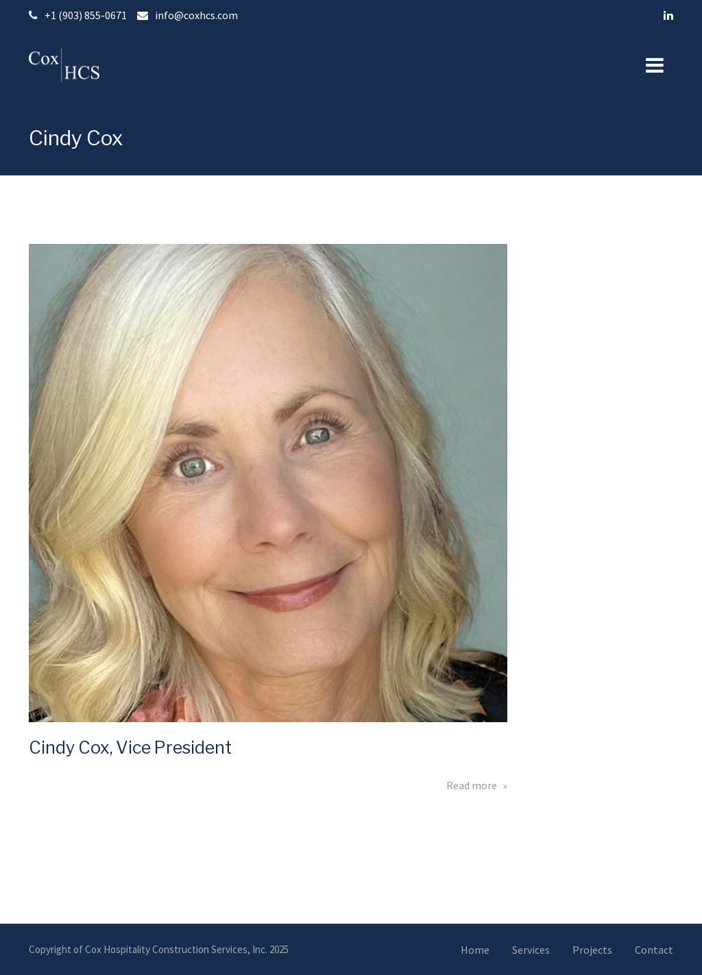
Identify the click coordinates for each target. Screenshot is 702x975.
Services (531, 950)
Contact (654, 950)
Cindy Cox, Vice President (130, 747)
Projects (592, 950)
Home (475, 950)
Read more (476, 785)
